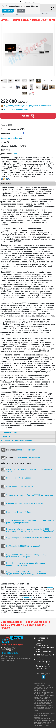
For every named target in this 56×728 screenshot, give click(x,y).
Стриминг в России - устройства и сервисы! (24, 503)
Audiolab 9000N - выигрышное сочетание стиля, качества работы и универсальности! (30, 521)
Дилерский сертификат (11, 138)
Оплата (38, 657)
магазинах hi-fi (27, 597)
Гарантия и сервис (43, 662)
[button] (28, 106)
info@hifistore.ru (9, 653)
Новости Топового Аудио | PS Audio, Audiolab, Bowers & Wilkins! (29, 470)
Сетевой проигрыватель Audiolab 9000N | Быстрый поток (30, 495)
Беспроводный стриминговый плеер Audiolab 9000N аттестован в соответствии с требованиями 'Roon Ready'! (30, 530)
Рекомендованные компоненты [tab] (17, 441)
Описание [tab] (6, 183)
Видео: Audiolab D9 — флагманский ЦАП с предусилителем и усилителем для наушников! (26, 573)
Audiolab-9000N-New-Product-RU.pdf (29, 457)
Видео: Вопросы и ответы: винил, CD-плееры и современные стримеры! (25, 564)
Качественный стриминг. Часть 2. (20, 486)
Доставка (39, 659)
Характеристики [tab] (9, 433)
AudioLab (18, 134)
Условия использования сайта (44, 650)
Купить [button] (28, 115)
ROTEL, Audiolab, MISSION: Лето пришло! (23, 546)
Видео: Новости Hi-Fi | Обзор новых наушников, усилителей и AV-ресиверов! (26, 556)
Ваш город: (28, 2)
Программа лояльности (45, 647)
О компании (40, 641)
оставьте (51, 587)
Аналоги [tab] (5, 437)
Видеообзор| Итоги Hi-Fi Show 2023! (21, 512)
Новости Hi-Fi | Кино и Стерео (18, 478)
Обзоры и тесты (42, 645)
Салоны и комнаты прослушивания (43, 667)
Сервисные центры (43, 664)
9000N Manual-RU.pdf (26, 450)
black (15, 154)
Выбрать (21, 11)
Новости (39, 643)
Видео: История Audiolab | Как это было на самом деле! (29, 538)
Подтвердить (8, 11)
